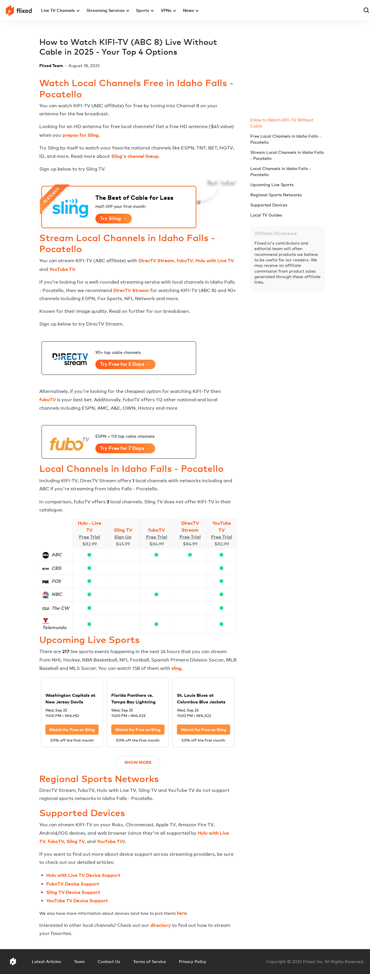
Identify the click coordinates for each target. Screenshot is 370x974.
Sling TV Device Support (73, 892)
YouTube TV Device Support (77, 900)
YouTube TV (62, 269)
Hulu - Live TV (89, 526)
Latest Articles (46, 961)
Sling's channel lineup (134, 156)
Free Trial (89, 537)
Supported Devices (268, 204)
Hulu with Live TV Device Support (83, 875)
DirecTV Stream (156, 260)
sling (176, 668)
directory (160, 925)
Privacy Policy (192, 961)
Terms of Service (149, 961)
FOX (56, 581)
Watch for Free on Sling (72, 729)
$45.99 (123, 544)
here (182, 913)
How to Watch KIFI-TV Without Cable (281, 122)
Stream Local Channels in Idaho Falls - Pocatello (287, 155)
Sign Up (123, 537)
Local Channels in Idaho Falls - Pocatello (280, 171)
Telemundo (54, 627)
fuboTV (185, 260)
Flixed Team (51, 65)
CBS (56, 568)
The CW (60, 608)
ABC (56, 554)
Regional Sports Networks (276, 194)
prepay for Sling (80, 135)
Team (79, 961)
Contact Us (109, 961)
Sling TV (123, 530)
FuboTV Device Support (72, 884)
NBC (56, 594)
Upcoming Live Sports (272, 184)
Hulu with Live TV (214, 260)
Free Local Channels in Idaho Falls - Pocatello (285, 139)
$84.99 (156, 544)
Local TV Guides (266, 214)
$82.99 (89, 544)
